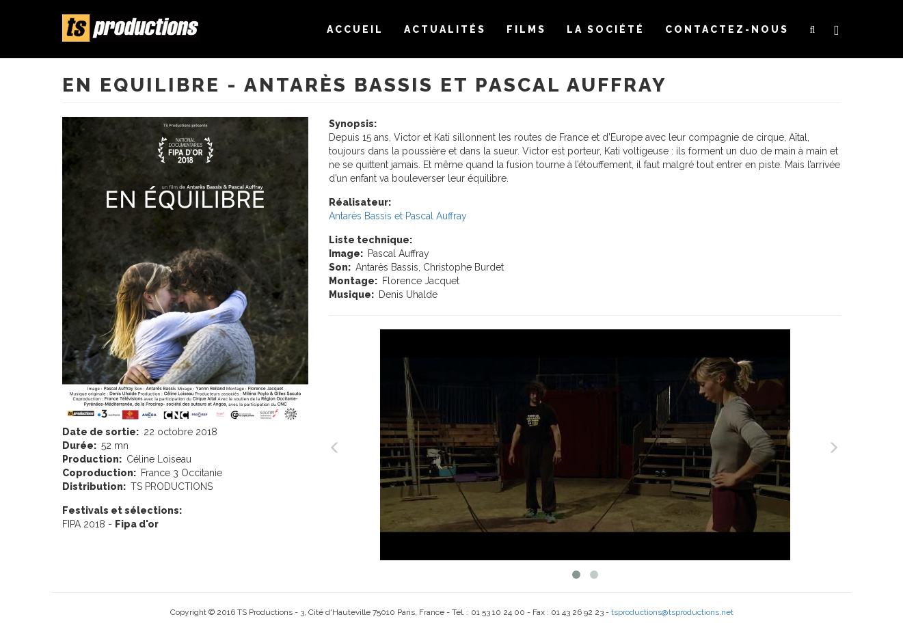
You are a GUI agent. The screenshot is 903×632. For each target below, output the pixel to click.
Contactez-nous (727, 29)
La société (606, 29)
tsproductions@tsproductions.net (672, 612)
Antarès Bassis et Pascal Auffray (398, 215)
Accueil (355, 29)
